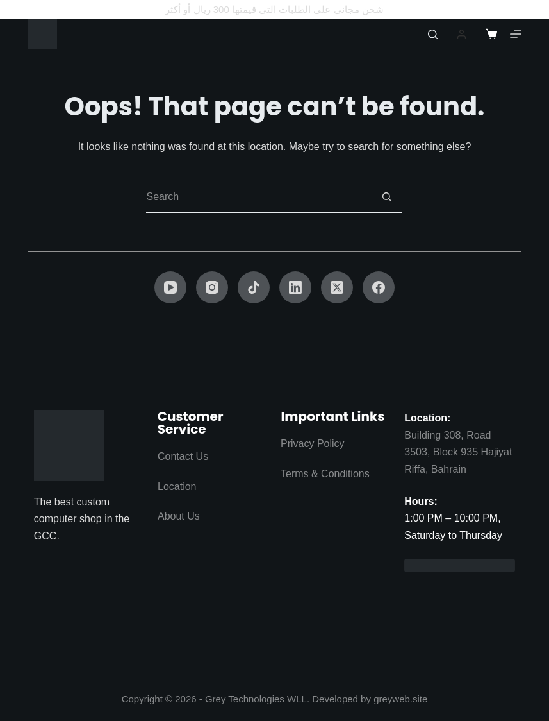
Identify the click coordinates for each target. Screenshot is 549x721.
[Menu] (515, 34)
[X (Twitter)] (337, 287)
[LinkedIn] (295, 287)
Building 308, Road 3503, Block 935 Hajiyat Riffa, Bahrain (458, 452)
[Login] (461, 34)
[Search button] (386, 197)
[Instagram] (212, 287)
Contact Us (183, 456)
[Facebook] (379, 287)
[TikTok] (254, 287)
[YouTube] (170, 287)
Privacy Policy (313, 443)
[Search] (433, 34)
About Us (179, 516)
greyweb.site (400, 698)
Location (177, 486)
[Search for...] (258, 197)
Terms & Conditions (325, 473)
